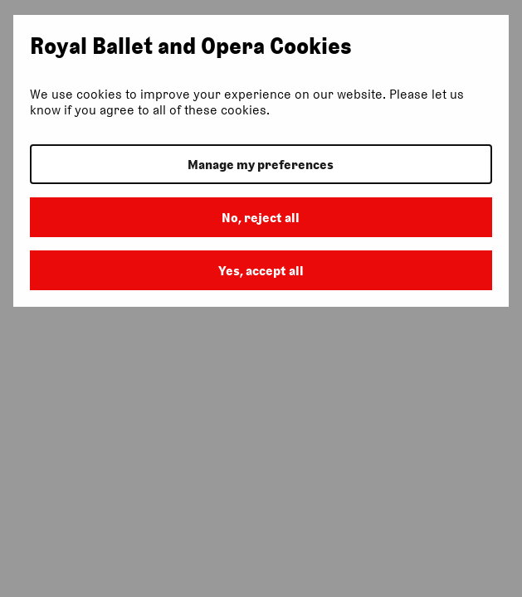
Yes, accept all (261, 271)
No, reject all (261, 218)
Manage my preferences (261, 164)
